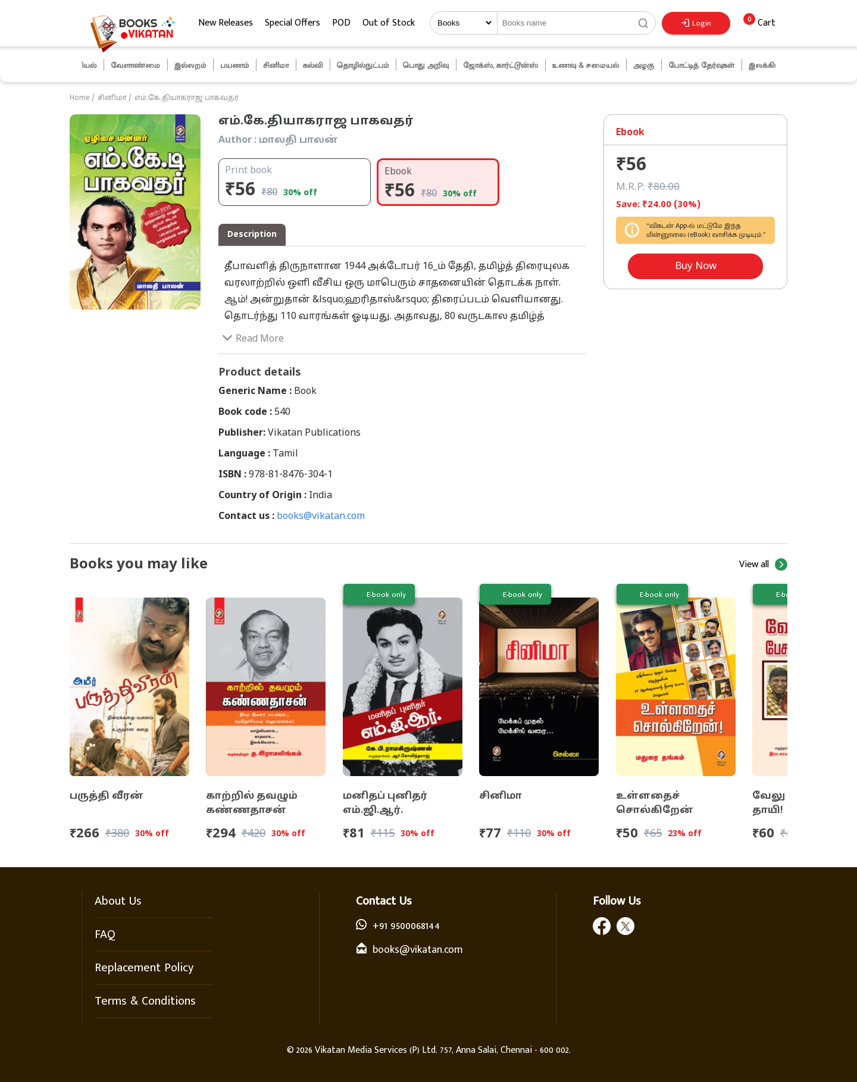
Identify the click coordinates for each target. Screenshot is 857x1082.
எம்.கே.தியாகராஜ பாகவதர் (187, 98)
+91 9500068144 (406, 926)
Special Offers (292, 23)
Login (696, 23)
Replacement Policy (144, 968)
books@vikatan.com (321, 517)
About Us (118, 901)
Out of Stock (388, 23)
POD (341, 23)
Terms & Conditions (145, 1001)
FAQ (105, 934)
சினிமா (112, 98)
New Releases (225, 23)
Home (80, 98)
